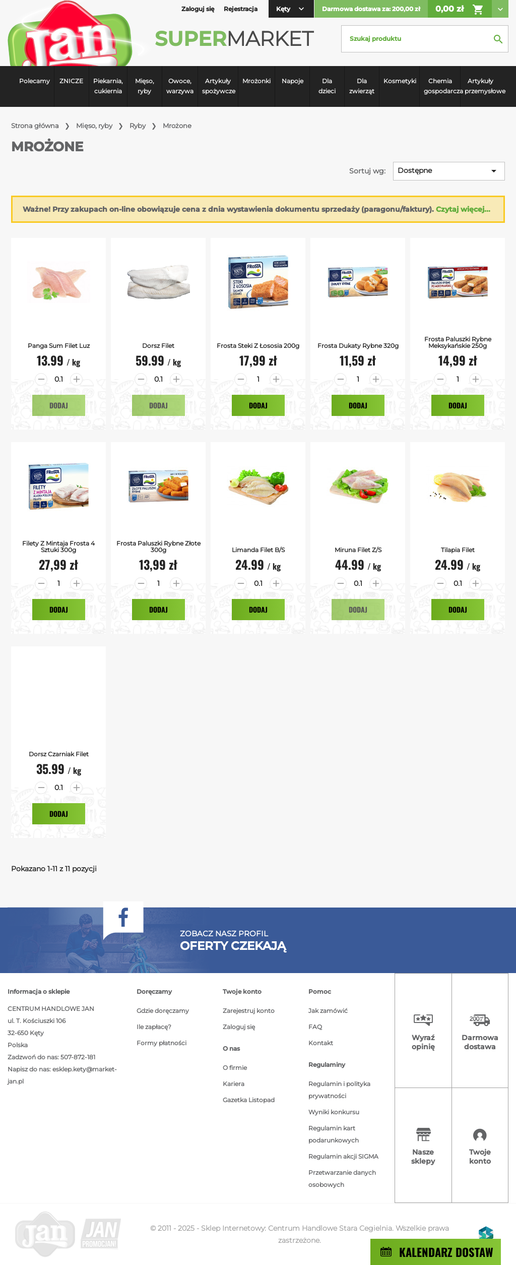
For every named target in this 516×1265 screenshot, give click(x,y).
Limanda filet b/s (258, 550)
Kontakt (320, 1043)
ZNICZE (71, 81)
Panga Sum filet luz (59, 345)
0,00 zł (459, 10)
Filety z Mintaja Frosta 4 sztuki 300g (58, 546)
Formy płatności (161, 1043)
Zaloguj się (239, 1027)
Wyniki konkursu (333, 1112)
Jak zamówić (328, 1010)
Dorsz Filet (158, 345)
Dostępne (449, 171)
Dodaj (58, 405)
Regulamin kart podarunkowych (333, 1134)
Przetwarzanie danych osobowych (342, 1178)
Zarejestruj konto (249, 1010)
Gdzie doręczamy (163, 1010)
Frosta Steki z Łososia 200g (258, 345)
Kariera (233, 1084)
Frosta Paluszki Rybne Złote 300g (158, 546)
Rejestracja (240, 9)
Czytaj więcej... (463, 209)
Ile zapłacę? (154, 1027)
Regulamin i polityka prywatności (339, 1090)
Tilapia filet (458, 550)
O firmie (235, 1067)
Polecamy (34, 81)
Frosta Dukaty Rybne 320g (358, 345)
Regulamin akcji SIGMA (343, 1156)
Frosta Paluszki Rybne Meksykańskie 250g (457, 342)
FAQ (315, 1027)
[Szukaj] (424, 38)
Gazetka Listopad (249, 1100)
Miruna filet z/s (358, 550)
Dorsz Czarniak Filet (59, 754)
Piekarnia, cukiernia (108, 86)
